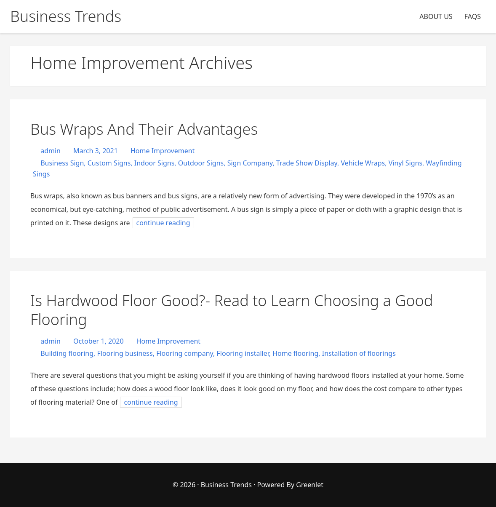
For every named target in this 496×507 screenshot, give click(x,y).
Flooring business (124, 353)
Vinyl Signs (405, 163)
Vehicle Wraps (363, 163)
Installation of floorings (359, 353)
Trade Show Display (306, 163)
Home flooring (295, 353)
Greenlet (309, 484)
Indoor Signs (154, 163)
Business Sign (62, 163)
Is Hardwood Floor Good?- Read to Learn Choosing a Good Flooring (231, 310)
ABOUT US (435, 16)
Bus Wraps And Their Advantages (144, 129)
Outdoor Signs (201, 163)
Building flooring (66, 353)
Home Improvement (163, 150)
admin (50, 150)
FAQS (472, 16)
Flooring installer (243, 353)
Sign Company (250, 163)
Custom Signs (109, 163)
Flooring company (184, 353)
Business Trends (227, 484)
